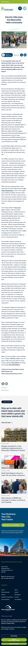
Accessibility (18, 599)
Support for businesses (7, 597)
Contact (17, 597)
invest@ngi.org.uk (9, 576)
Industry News (5, 390)
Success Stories (5, 599)
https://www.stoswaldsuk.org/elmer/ (11, 373)
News (16, 590)
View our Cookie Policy (7, 627)
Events (16, 592)
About (3, 590)
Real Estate (18, 594)
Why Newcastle (5, 592)
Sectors (3, 594)
